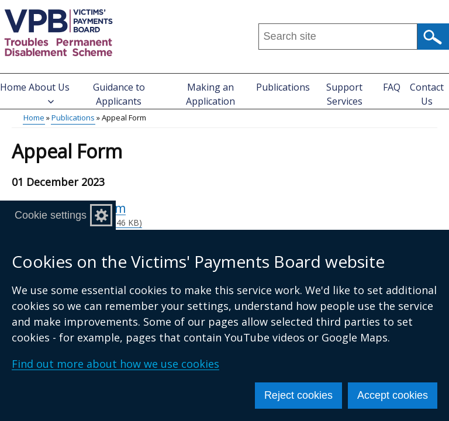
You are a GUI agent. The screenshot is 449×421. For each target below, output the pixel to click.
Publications (283, 87)
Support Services (344, 94)
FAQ (391, 87)
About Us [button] (49, 93)
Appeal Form (245, 215)
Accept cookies (392, 395)
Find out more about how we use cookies (115, 364)
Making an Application (210, 94)
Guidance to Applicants (119, 94)
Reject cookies (298, 395)
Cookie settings (51, 215)
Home (13, 87)
